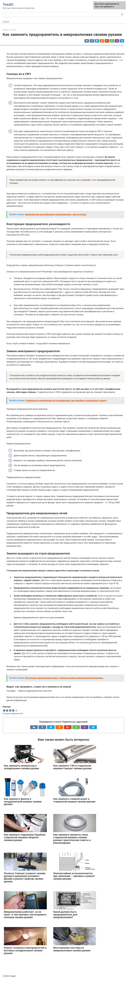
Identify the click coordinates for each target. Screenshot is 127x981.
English (6, 21)
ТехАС (8, 4)
